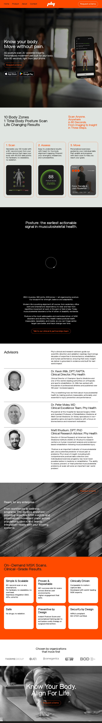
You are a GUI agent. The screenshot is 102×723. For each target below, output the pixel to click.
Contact (33, 4)
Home (6, 4)
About (24, 4)
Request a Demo (88, 4)
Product (15, 4)
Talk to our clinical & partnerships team (51, 331)
